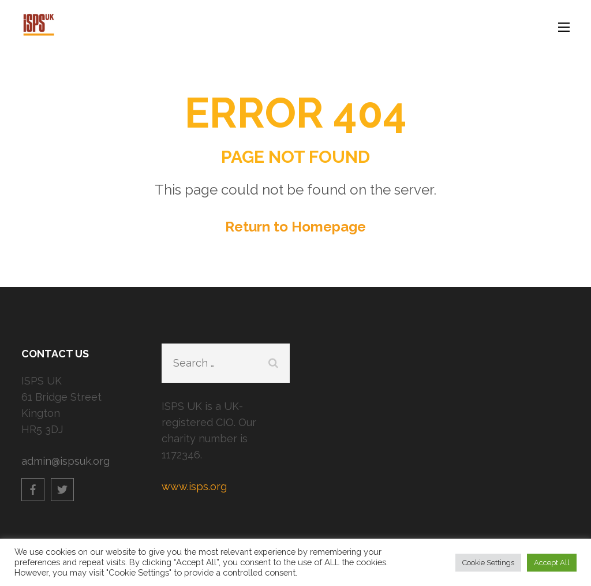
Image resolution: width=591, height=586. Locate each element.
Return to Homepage (295, 226)
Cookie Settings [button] (488, 562)
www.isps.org (194, 486)
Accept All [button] (552, 562)
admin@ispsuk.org (65, 461)
